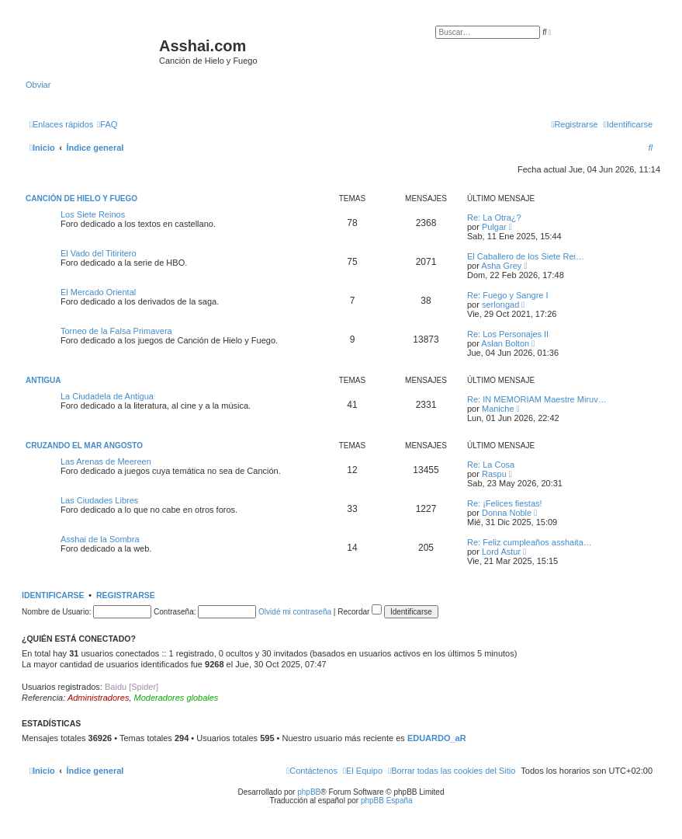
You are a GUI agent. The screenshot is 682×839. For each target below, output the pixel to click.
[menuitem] (107, 124)
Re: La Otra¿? (494, 217)
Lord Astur (501, 551)
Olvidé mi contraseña (294, 611)
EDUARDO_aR (436, 738)
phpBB (308, 792)
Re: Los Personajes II (508, 334)
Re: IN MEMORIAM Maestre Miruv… (537, 399)
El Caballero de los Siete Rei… (525, 256)
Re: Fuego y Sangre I (508, 295)
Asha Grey (501, 265)
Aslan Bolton (505, 343)
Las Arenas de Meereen (106, 461)
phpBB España (387, 800)
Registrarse (125, 595)
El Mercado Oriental (98, 292)
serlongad (500, 304)
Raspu (494, 474)
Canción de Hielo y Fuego (81, 198)
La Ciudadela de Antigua (107, 396)
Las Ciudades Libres (99, 500)
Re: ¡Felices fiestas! (504, 503)
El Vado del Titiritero (99, 253)
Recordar (360, 611)
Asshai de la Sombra (100, 539)
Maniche (498, 408)
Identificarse (53, 595)
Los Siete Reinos (93, 214)
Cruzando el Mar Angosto (84, 445)
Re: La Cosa (490, 464)
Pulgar (494, 227)
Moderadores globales (176, 697)
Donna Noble (506, 512)
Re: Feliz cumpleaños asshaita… (529, 542)
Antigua (43, 380)
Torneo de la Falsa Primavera (116, 331)
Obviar (38, 84)
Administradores (98, 697)
